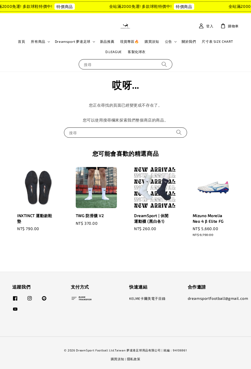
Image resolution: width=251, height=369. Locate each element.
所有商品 (38, 41)
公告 (168, 41)
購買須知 (152, 41)
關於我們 (189, 41)
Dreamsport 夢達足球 (72, 41)
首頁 (21, 41)
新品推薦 (107, 41)
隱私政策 (133, 359)
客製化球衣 (137, 52)
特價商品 (67, 6)
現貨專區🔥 (129, 41)
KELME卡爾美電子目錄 (147, 298)
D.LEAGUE (113, 52)
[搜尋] (164, 64)
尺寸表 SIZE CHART (217, 41)
